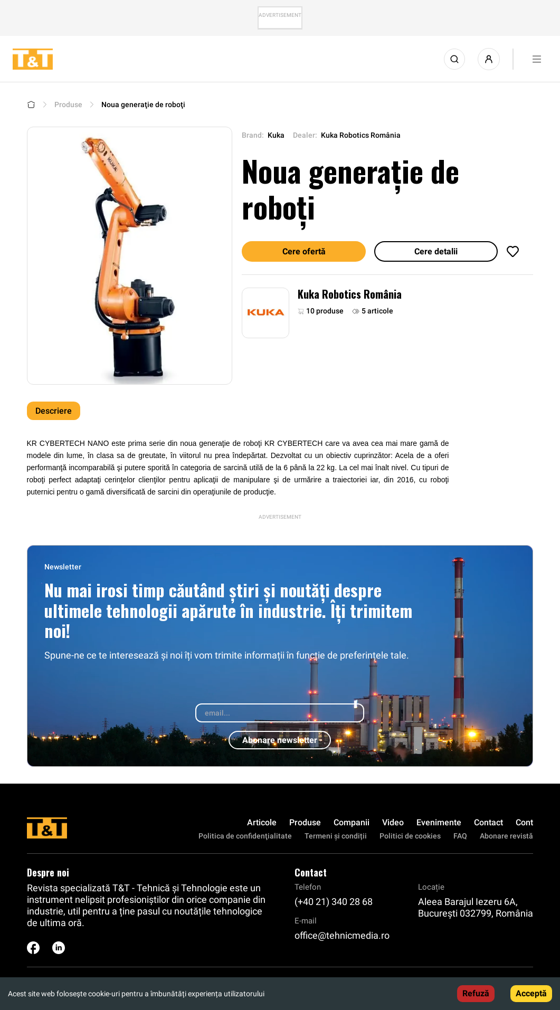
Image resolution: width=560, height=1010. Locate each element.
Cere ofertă (304, 251)
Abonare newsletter (279, 740)
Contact (488, 822)
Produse (68, 104)
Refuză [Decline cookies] (475, 993)
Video (393, 822)
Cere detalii (436, 251)
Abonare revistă (506, 836)
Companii (351, 822)
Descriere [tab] (53, 411)
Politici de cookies (410, 836)
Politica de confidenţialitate (245, 836)
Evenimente (438, 822)
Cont (524, 822)
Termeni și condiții (336, 836)
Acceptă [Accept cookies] (531, 993)
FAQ (460, 836)
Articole (262, 822)
